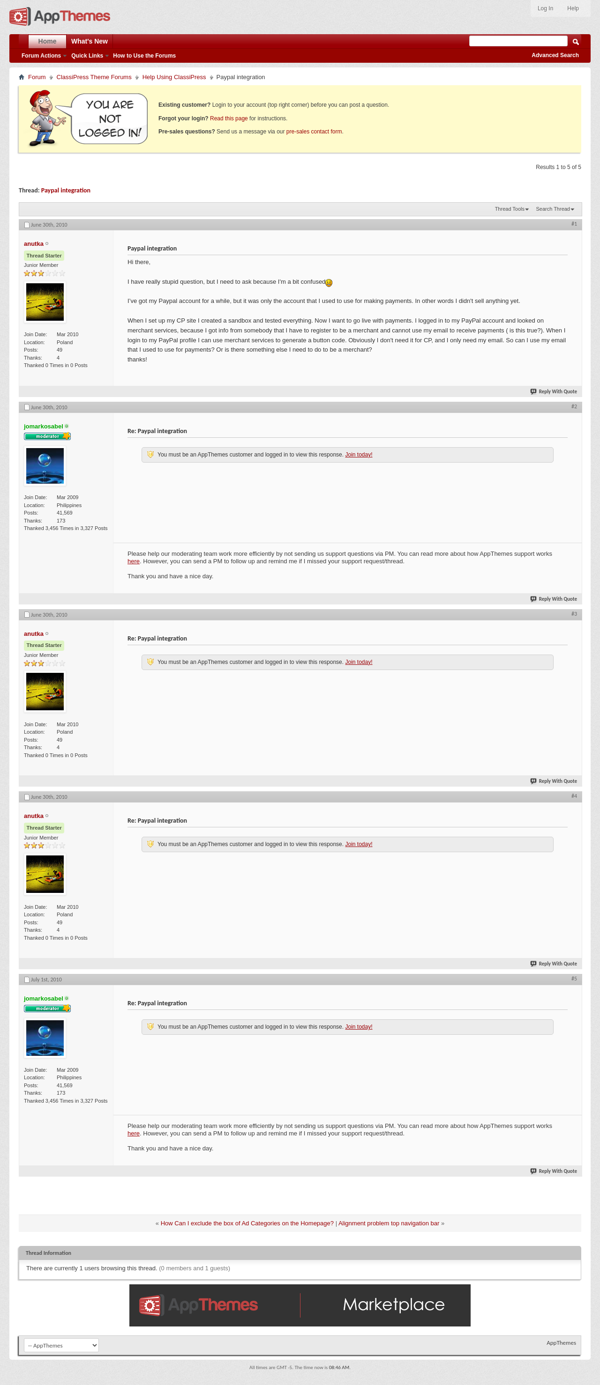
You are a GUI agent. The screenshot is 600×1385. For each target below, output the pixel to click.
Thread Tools (510, 209)
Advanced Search (555, 55)
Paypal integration (65, 190)
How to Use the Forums (144, 55)
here (134, 561)
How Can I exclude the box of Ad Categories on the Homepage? (247, 1223)
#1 (574, 224)
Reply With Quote (554, 392)
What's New (89, 41)
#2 (574, 406)
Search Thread (553, 209)
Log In (545, 8)
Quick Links (87, 55)
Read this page (229, 118)
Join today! (358, 454)
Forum (37, 77)
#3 (574, 614)
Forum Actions (41, 55)
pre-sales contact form (314, 131)
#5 (574, 978)
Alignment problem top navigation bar (388, 1223)
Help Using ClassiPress (174, 77)
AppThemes (561, 1342)
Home (47, 41)
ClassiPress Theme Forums (94, 77)
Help (573, 8)
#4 (574, 796)
